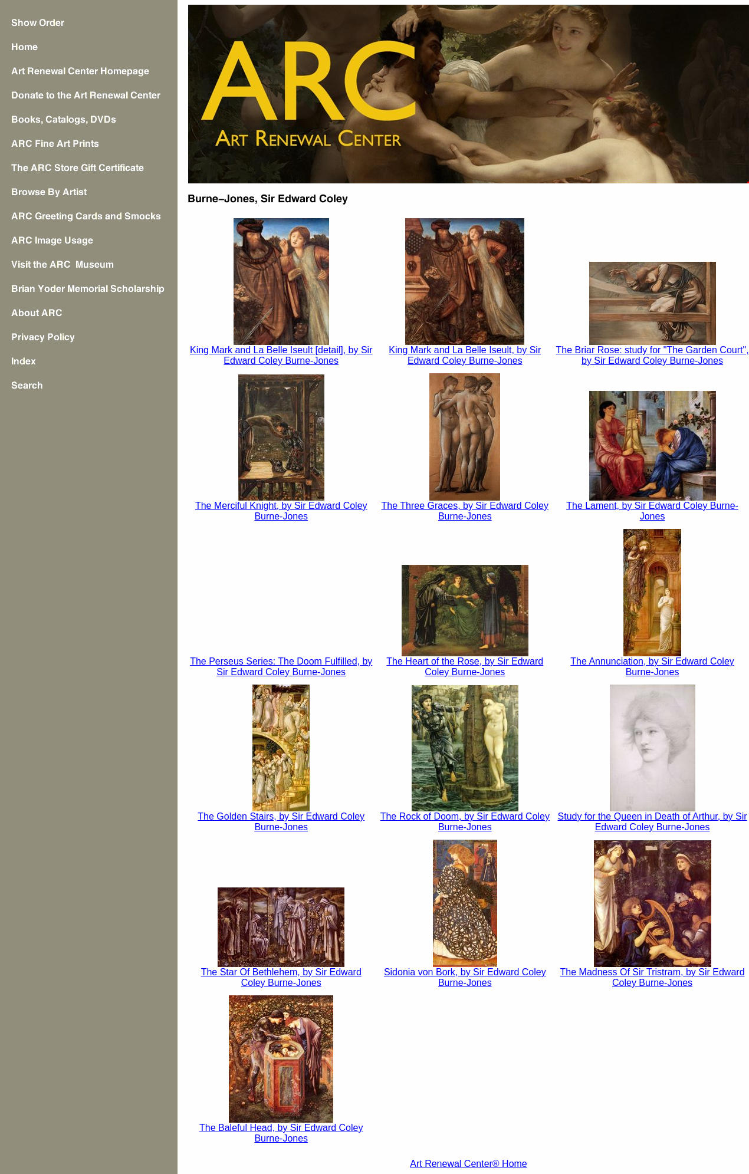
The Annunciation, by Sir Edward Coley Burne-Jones (652, 666)
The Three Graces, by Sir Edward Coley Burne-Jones (465, 511)
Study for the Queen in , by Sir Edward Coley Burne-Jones (652, 821)
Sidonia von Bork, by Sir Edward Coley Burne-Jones (465, 977)
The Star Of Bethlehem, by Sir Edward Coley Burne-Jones (281, 977)
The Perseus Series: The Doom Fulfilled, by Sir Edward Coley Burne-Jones (281, 666)
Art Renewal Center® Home (468, 1164)
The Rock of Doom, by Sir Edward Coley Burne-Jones (465, 821)
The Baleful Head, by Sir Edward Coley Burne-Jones (281, 1133)
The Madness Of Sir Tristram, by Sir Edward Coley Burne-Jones (652, 977)
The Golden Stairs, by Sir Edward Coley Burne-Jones (281, 821)
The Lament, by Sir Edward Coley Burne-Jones (652, 511)
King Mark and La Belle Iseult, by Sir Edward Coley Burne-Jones (465, 355)
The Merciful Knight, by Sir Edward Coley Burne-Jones (281, 511)
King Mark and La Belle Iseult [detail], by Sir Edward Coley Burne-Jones (281, 355)
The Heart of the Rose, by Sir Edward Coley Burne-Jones (464, 666)
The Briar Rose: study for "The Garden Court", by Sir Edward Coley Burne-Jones (652, 355)
